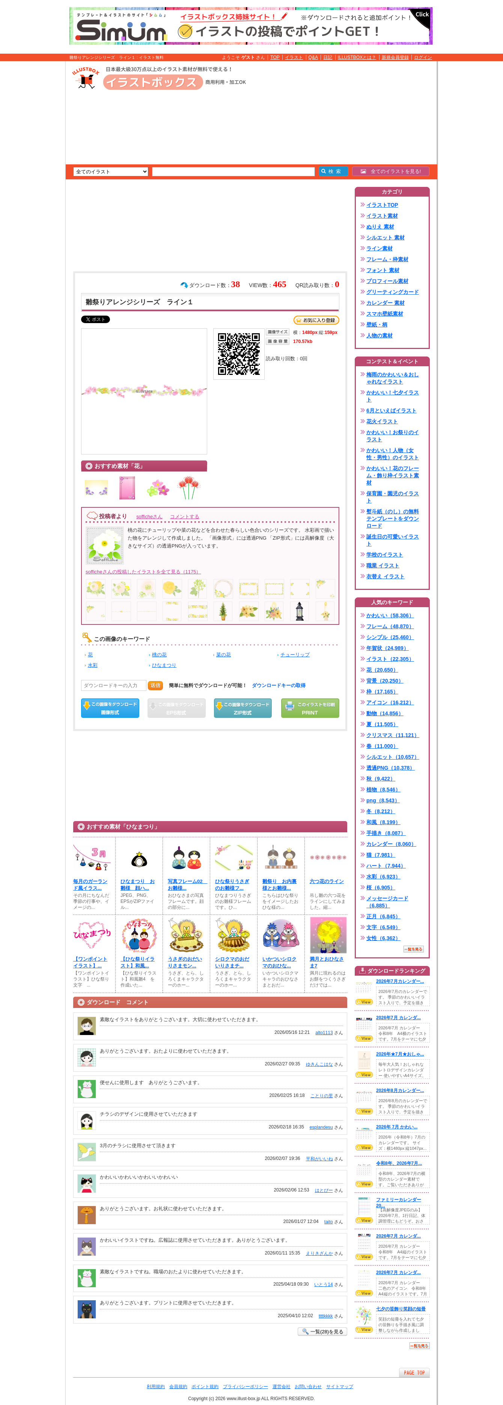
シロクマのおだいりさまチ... (232, 962)
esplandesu (321, 1127)
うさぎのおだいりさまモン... (185, 962)
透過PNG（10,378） (390, 768)
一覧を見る (414, 949)
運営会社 (282, 1386)
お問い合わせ (308, 1386)
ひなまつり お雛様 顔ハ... (137, 885)
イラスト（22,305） (390, 659)
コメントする (184, 516)
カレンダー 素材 (385, 303)
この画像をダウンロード (110, 708)
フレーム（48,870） (390, 626)
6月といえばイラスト (391, 411)
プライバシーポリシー (245, 1386)
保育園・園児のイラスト (392, 497)
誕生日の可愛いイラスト (392, 540)
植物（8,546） (383, 790)
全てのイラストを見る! (391, 171)
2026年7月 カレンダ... (398, 1017)
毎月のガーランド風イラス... (90, 885)
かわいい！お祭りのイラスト (392, 435)
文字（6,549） (383, 927)
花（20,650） (382, 670)
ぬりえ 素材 (380, 227)
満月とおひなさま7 (327, 962)
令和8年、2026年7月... (399, 1163)
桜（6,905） (380, 888)
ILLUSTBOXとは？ (357, 57)
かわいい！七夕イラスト (392, 396)
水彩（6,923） (383, 877)
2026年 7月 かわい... (396, 1127)
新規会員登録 (395, 57)
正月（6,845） (383, 916)
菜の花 (223, 654)
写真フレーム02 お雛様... (186, 885)
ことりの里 (321, 1095)
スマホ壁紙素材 (384, 314)
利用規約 (156, 1386)
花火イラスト (382, 421)
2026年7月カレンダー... (400, 981)
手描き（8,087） (386, 833)
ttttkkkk (326, 1316)
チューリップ (295, 654)
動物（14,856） (385, 713)
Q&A (313, 57)
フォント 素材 (382, 270)
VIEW (364, 1002)
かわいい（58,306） (390, 615)
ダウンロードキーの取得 (279, 685)
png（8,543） (383, 800)
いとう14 (323, 1284)
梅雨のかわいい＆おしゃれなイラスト (392, 378)
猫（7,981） (380, 855)
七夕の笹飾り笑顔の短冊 (401, 1309)
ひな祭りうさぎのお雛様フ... (232, 885)
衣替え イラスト (385, 576)
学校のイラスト (384, 555)
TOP (275, 57)
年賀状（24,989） (387, 648)
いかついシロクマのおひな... (279, 962)
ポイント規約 (204, 1386)
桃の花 (159, 654)
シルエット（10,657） (392, 757)
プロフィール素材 (387, 281)
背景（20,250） (385, 681)
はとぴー (324, 1190)
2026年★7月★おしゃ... (400, 1054)
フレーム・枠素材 (387, 259)
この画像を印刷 (310, 708)
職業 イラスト (382, 566)
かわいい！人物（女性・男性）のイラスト (392, 453)
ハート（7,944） (386, 866)
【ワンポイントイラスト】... (90, 962)
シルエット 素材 (385, 238)
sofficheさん (149, 516)
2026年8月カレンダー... (400, 1090)
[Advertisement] (30, 177)
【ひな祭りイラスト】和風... (137, 962)
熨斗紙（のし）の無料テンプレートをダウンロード (392, 518)
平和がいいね (319, 1158)
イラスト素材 (382, 216)
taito (328, 1221)
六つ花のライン (327, 881)
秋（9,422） (380, 779)
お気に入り (316, 320)
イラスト (294, 57)
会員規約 (178, 1386)
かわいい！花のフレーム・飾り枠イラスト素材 (392, 475)
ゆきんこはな (319, 1064)
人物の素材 (379, 335)
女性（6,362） (383, 938)
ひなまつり (164, 665)
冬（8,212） (380, 811)
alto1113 (324, 1032)
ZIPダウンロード (243, 708)
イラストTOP (382, 205)
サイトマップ (339, 1386)
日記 (327, 57)
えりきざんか (319, 1253)
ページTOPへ (414, 1372)
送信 (155, 685)
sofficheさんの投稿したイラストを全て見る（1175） (143, 572)
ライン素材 (379, 248)
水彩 (93, 665)
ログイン (423, 57)
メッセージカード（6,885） (387, 902)
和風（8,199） (383, 822)
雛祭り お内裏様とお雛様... (279, 885)
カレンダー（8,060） (391, 844)
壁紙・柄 (376, 325)
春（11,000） (382, 746)
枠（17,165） (382, 692)
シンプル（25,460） (390, 637)
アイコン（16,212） (390, 702)
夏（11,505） (382, 724)
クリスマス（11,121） (392, 735)
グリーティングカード (392, 292)
